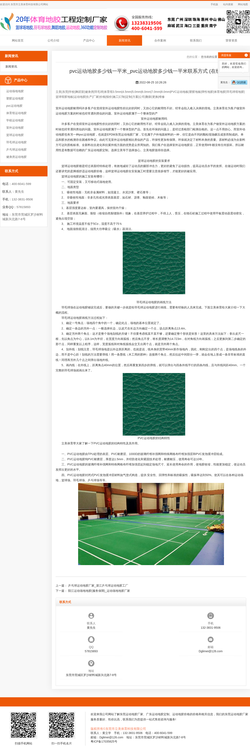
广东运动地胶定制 (96, 150)
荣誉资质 (231, 40)
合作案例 (160, 40)
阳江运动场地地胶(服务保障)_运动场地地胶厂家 (99, 590)
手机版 (214, 4)
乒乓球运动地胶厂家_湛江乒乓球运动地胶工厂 (98, 585)
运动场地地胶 (15, 91)
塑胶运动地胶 (15, 98)
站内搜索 (228, 4)
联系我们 (196, 40)
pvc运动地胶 (14, 105)
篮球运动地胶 (15, 135)
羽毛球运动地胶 (16, 142)
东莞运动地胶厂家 (127, 134)
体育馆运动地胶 (16, 113)
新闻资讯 (124, 40)
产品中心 (89, 40)
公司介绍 (53, 40)
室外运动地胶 (15, 127)
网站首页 (18, 40)
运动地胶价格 (93, 171)
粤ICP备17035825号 (104, 741)
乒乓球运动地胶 (16, 149)
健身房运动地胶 (16, 156)
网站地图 (243, 4)
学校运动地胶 (15, 120)
